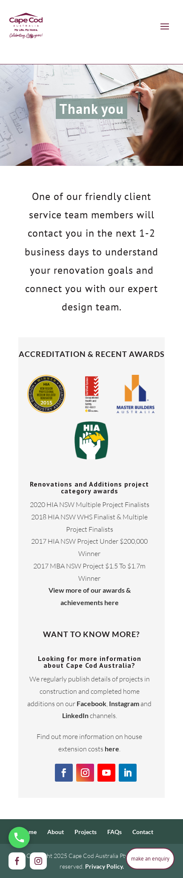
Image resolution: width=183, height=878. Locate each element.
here (112, 749)
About (55, 831)
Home (28, 831)
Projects (85, 831)
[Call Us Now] (19, 837)
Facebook (91, 703)
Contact (142, 831)
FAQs (114, 831)
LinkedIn (75, 715)
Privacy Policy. (104, 866)
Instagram (124, 703)
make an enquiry (150, 858)
